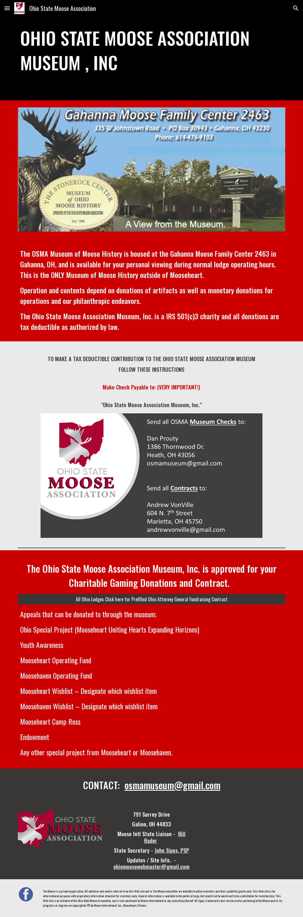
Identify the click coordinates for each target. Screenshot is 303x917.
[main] (152, 50)
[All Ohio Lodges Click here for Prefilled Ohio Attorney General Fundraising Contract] (151, 599)
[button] (7, 8)
